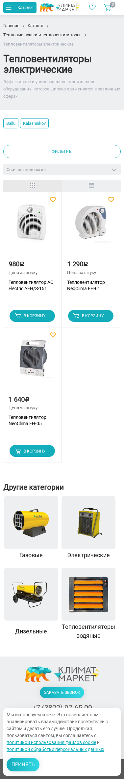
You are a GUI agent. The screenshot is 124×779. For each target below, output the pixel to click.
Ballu (10, 123)
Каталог (19, 7)
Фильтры (62, 151)
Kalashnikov (34, 123)
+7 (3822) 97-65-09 (62, 708)
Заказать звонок (62, 692)
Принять (23, 764)
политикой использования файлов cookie (51, 742)
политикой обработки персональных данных (55, 749)
